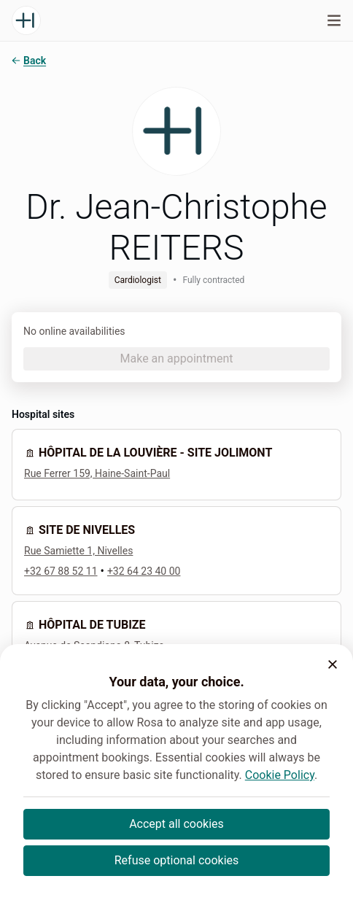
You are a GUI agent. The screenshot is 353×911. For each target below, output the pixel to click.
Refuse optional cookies (177, 860)
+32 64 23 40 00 (144, 571)
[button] (332, 664)
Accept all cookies (176, 824)
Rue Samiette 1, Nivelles (78, 551)
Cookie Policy (279, 775)
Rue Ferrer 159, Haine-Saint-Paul (97, 473)
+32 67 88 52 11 (61, 571)
